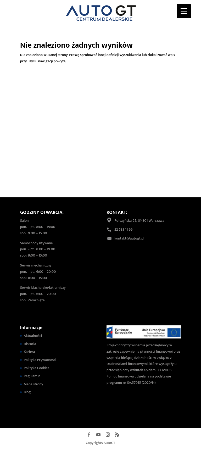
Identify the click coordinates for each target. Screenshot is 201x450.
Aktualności (33, 336)
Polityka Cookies (36, 368)
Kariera (29, 352)
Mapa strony (33, 384)
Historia (30, 344)
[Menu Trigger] (184, 11)
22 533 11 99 (123, 229)
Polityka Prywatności (40, 360)
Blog (27, 392)
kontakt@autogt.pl (129, 238)
